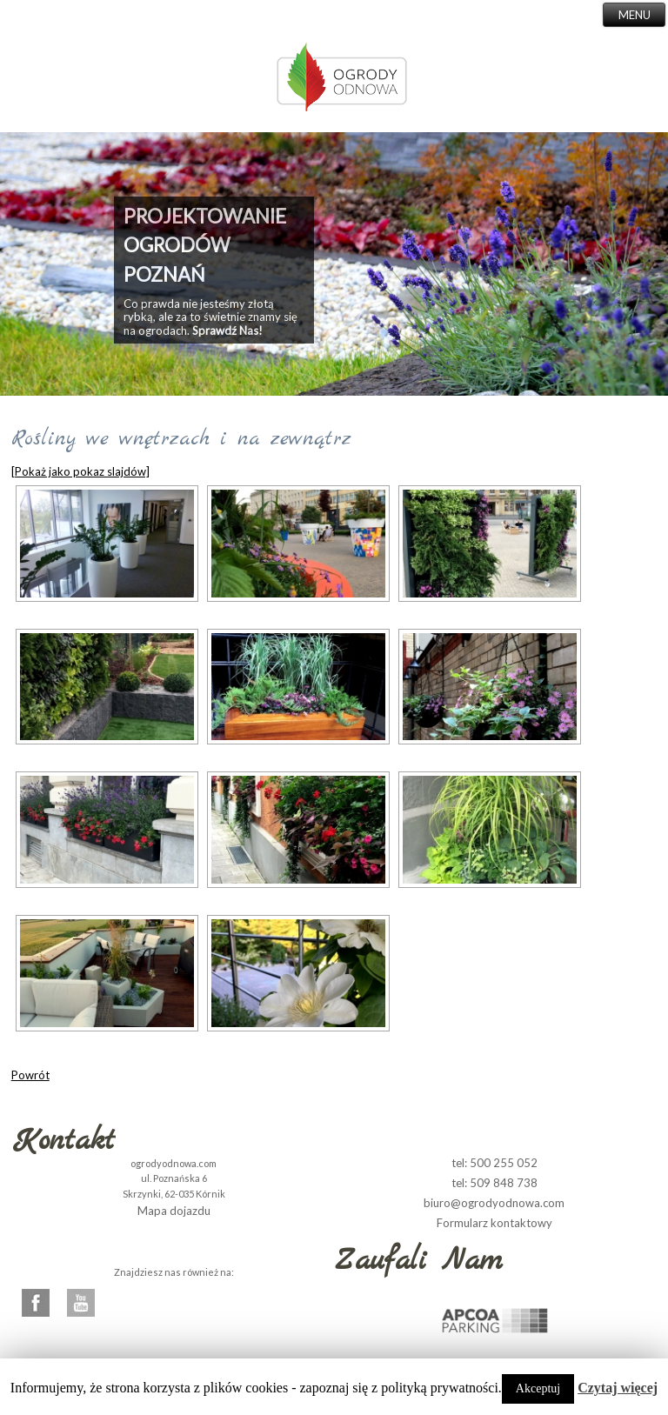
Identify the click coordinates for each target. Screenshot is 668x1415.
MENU (634, 15)
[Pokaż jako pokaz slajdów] (80, 471)
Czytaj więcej (618, 1387)
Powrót (30, 1075)
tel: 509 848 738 (494, 1183)
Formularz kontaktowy (494, 1223)
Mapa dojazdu (173, 1211)
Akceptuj (538, 1388)
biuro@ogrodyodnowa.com (494, 1203)
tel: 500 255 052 (494, 1163)
